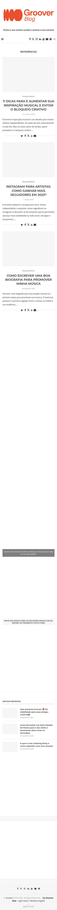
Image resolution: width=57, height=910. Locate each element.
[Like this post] (22, 136)
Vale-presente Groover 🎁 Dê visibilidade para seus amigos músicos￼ (34, 712)
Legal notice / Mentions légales (31, 900)
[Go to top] (28, 906)
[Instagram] (37, 39)
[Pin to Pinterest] (31, 136)
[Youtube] (43, 39)
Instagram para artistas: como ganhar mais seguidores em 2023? (28, 191)
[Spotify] (51, 39)
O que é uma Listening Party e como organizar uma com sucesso (36, 744)
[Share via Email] (35, 136)
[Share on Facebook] (25, 136)
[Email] (47, 39)
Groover (9, 898)
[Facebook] (30, 39)
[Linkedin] (40, 39)
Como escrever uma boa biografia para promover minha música (28, 280)
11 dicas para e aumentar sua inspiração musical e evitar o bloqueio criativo (28, 105)
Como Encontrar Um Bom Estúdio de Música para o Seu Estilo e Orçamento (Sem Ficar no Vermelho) (36, 729)
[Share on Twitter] (28, 135)
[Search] (54, 39)
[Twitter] (33, 39)
